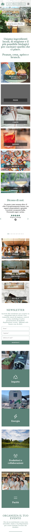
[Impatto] (15, 377)
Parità (15, 502)
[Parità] (15, 498)
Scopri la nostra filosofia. (15, 24)
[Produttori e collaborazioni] (15, 456)
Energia (15, 421)
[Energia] (15, 416)
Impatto (15, 381)
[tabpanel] (15, 218)
